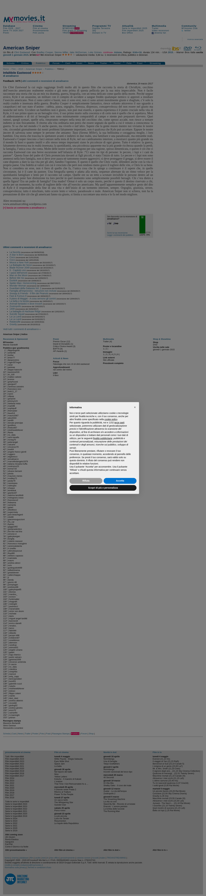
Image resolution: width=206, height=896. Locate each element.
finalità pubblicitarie (102, 438)
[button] (134, 407)
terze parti (119, 422)
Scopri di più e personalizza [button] (103, 487)
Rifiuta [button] (85, 480)
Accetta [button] (120, 480)
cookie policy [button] (110, 419)
